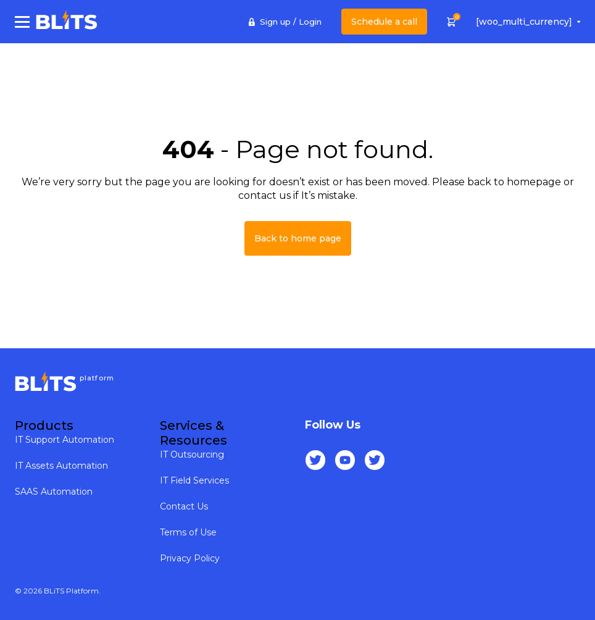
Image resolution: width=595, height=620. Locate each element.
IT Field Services (194, 480)
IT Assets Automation (61, 465)
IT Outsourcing (192, 454)
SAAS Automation (54, 491)
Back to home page (297, 238)
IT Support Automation (64, 439)
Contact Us (184, 506)
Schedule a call (384, 21)
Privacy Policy (190, 558)
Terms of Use (188, 532)
